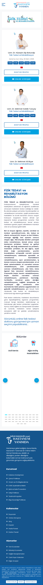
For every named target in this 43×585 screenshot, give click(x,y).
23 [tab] (13, 419)
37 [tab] (27, 421)
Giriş (10, 521)
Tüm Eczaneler (14, 547)
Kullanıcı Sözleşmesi (16, 475)
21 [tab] (6, 419)
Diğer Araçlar (13, 561)
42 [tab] (21, 423)
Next (36, 380)
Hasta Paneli (13, 528)
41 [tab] (18, 423)
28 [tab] (30, 419)
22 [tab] (9, 419)
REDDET (21, 581)
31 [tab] (6, 421)
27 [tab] (27, 419)
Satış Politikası (14, 493)
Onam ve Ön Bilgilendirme (18, 482)
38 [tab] (30, 421)
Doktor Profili (21, 72)
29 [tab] (33, 419)
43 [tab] (25, 423)
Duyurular (12, 514)
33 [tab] (13, 421)
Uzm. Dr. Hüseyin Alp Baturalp (21, 52)
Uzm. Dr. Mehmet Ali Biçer (21, 161)
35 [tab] (20, 421)
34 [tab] (16, 421)
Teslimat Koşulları (15, 496)
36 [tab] (23, 421)
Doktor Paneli (13, 532)
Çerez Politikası (14, 478)
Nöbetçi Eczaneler (15, 550)
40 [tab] (37, 421)
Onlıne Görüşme (21, 79)
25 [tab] (20, 419)
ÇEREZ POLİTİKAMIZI (11, 572)
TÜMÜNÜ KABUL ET (30, 581)
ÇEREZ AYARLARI (11, 581)
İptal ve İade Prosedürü (17, 489)
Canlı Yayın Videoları (16, 557)
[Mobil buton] (3, 5)
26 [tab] (23, 419)
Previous (5, 380)
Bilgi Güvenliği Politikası (17, 500)
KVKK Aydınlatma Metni (17, 486)
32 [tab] (9, 421)
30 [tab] (37, 419)
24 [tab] (16, 419)
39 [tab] (33, 421)
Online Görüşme (15, 518)
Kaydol (11, 525)
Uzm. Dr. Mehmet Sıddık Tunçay (21, 109)
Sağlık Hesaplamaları (17, 554)
